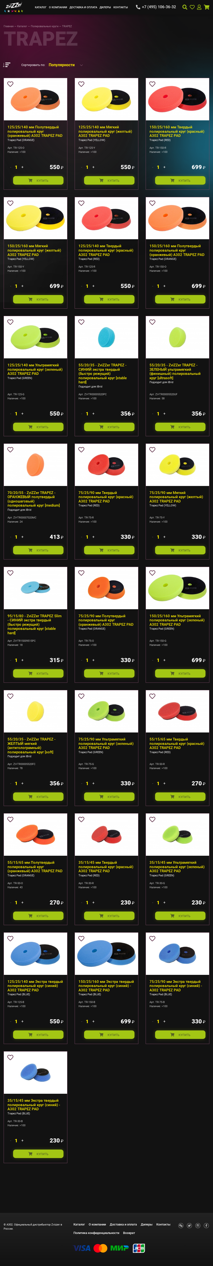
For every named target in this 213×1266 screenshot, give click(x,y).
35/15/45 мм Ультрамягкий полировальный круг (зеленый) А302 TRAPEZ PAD (177, 875)
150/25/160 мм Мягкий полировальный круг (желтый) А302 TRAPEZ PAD (34, 252)
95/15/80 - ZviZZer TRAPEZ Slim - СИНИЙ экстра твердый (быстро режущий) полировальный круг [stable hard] (35, 630)
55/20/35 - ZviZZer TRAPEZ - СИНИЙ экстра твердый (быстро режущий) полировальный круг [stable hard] (103, 376)
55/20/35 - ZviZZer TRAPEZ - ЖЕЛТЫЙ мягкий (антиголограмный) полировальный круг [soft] (31, 753)
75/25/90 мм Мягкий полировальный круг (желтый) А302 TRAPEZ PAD (176, 501)
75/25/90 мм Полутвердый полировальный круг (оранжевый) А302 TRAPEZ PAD (106, 626)
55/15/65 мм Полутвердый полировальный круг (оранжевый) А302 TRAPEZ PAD (35, 875)
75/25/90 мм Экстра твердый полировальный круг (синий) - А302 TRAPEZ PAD (176, 996)
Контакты (120, 7)
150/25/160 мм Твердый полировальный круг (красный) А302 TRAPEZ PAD (177, 131)
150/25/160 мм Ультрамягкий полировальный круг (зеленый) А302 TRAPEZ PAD (177, 626)
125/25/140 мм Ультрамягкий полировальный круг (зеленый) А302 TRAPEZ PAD (35, 372)
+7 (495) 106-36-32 (159, 7)
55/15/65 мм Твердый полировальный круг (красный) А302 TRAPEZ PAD (177, 750)
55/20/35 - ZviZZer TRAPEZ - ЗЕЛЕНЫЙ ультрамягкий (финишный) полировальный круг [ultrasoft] (175, 374)
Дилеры (105, 7)
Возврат (129, 1233)
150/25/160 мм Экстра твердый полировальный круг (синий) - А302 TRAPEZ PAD (106, 996)
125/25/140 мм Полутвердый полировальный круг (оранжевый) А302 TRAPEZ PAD (35, 131)
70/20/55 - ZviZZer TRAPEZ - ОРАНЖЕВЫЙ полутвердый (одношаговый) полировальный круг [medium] (34, 503)
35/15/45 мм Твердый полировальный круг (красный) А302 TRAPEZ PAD (106, 875)
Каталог (41, 7)
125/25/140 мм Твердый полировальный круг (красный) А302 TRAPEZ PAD (106, 252)
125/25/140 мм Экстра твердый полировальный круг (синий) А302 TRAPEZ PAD (35, 996)
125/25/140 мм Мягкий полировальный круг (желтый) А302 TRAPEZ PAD (105, 131)
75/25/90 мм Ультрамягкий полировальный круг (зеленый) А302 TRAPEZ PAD (106, 750)
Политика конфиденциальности (96, 1233)
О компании (58, 7)
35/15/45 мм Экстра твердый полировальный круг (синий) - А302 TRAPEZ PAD (34, 1116)
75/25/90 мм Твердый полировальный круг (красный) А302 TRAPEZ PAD (106, 501)
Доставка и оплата (83, 7)
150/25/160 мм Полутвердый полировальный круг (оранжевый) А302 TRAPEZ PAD (177, 252)
